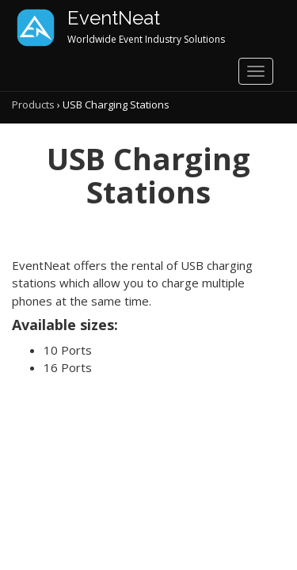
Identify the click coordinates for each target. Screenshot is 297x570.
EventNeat (113, 17)
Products (33, 104)
